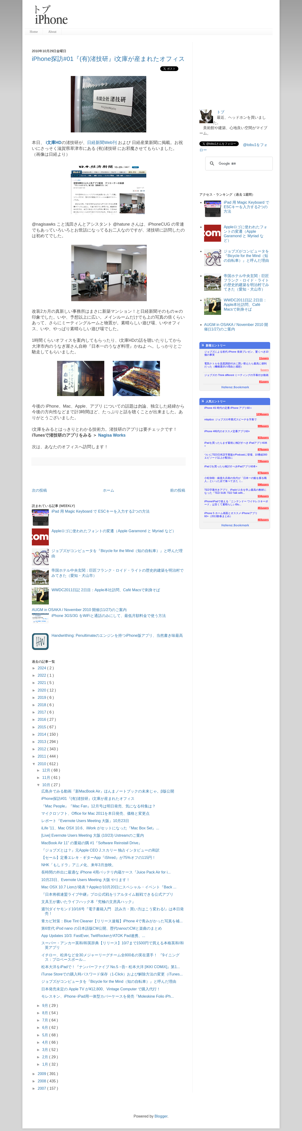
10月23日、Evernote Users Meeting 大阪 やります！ (85, 880)
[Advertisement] (172, 16)
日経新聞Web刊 (102, 142)
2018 (42, 705)
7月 (45, 1020)
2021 (42, 683)
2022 (42, 675)
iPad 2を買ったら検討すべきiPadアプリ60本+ (230, 466)
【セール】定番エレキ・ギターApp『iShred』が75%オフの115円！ (98, 858)
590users (263, 484)
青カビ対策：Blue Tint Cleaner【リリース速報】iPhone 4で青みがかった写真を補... (112, 921)
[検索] (238, 163)
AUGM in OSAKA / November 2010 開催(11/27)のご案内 (79, 610)
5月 (45, 1035)
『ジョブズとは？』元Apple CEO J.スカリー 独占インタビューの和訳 (100, 850)
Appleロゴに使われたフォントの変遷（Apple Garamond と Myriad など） (113, 531)
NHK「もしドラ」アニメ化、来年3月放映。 (78, 865)
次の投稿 (39, 490)
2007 (42, 1088)
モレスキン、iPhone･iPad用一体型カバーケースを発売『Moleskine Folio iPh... (107, 996)
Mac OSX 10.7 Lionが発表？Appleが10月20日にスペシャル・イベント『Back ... (108, 887)
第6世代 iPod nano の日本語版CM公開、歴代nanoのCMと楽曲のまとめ (101, 928)
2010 (42, 764)
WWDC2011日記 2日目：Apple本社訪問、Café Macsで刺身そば (105, 590)
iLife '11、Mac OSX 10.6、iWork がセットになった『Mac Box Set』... (100, 828)
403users (263, 519)
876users (263, 449)
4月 (45, 1042)
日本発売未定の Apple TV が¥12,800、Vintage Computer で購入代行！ (100, 989)
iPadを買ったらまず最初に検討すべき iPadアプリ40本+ (235, 444)
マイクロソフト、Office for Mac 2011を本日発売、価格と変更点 (95, 813)
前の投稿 (177, 490)
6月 (45, 1027)
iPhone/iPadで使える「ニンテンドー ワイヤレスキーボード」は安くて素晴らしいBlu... (236, 503)
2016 (42, 719)
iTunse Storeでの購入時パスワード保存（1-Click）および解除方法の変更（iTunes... (112, 974)
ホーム (108, 490)
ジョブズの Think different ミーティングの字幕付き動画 (236, 375)
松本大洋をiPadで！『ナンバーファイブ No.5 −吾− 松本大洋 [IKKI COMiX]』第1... (110, 967)
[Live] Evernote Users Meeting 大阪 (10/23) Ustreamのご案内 (92, 835)
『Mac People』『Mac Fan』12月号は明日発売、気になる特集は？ (98, 806)
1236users (262, 414)
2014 (42, 734)
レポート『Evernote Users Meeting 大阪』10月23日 (85, 821)
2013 (42, 742)
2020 (42, 690)
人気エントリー (213, 401)
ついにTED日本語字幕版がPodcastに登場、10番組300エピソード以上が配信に (235, 456)
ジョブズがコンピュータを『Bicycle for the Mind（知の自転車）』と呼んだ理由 (108, 981)
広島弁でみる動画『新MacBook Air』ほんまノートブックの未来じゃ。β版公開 (107, 791)
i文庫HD (53, 142)
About (52, 32)
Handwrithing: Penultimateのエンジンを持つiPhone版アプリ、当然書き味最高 (117, 635)
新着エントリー (213, 345)
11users (264, 358)
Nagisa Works (112, 435)
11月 (46, 778)
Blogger (161, 1116)
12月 (46, 770)
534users (263, 496)
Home (34, 32)
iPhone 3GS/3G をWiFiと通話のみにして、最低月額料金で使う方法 (108, 616)
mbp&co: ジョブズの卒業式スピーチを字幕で (230, 419)
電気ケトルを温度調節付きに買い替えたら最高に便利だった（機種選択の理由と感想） (235, 365)
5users (264, 369)
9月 (45, 1006)
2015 (42, 727)
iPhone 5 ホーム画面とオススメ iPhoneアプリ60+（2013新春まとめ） (230, 515)
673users (263, 472)
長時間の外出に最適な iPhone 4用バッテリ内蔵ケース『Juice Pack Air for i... (106, 872)
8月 (45, 1013)
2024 (42, 668)
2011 (42, 756)
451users (263, 507)
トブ (220, 112)
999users (263, 426)
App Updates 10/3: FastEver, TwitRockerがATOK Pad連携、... (93, 936)
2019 (42, 698)
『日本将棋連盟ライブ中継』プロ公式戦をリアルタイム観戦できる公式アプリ (107, 894)
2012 (42, 749)
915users (263, 437)
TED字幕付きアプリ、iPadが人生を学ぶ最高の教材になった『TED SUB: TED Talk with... (235, 491)
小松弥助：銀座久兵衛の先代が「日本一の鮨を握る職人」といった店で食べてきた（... (235, 479)
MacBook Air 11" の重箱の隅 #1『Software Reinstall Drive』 (91, 843)
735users (263, 461)
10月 (46, 785)
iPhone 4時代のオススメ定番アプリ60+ (227, 431)
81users (264, 381)
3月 (45, 1050)
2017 (42, 712)
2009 (42, 1074)
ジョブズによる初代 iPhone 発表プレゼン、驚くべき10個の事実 (236, 353)
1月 (45, 1064)
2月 (45, 1057)
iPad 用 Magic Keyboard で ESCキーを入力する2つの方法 (100, 511)
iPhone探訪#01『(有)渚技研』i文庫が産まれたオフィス (108, 58)
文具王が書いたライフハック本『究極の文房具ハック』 (88, 902)
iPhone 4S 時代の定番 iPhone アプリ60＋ (228, 407)
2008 (42, 1081)
